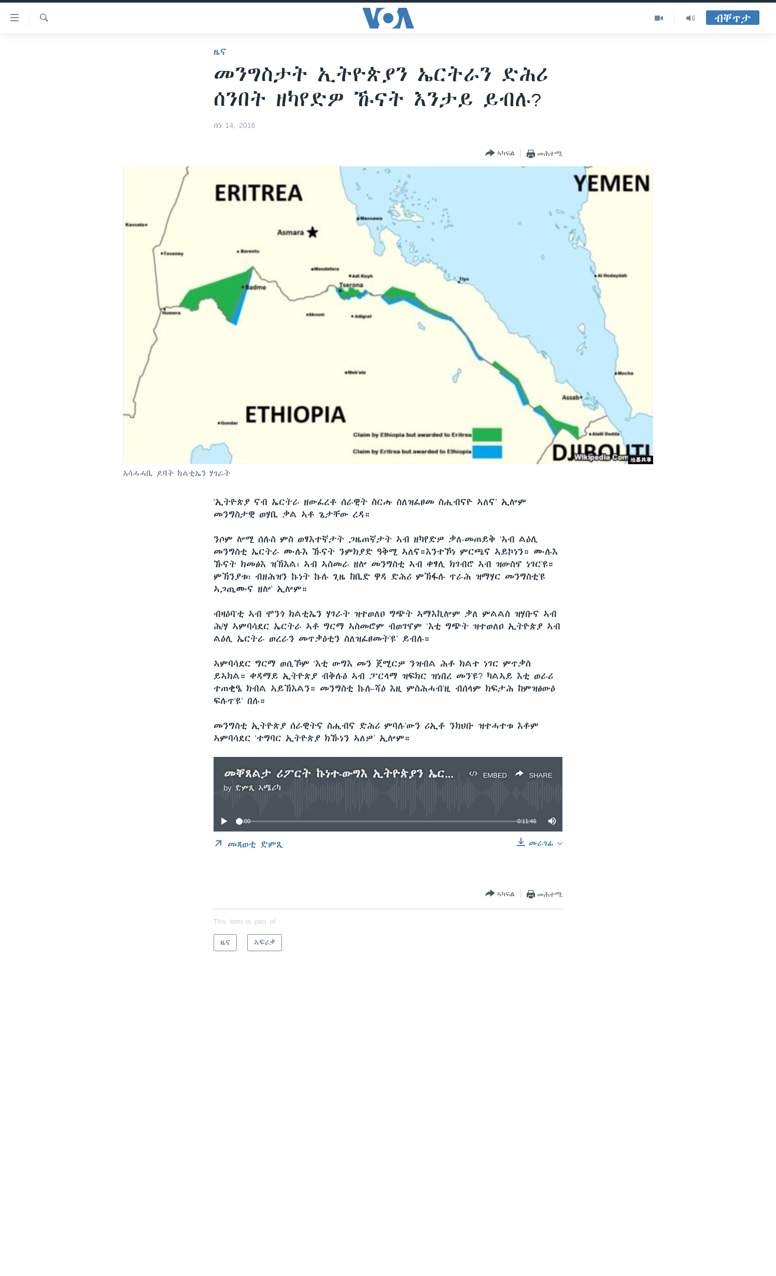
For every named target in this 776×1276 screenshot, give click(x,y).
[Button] (500, 153)
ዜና (220, 52)
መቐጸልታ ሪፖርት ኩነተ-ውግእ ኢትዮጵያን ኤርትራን (347, 773)
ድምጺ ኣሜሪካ (258, 788)
